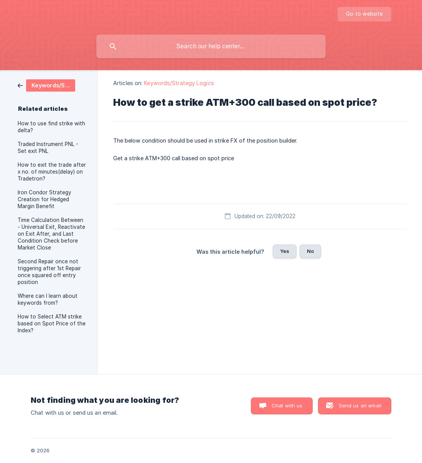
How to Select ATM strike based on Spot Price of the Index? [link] (52, 323)
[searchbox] (211, 46)
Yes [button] (284, 251)
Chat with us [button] (287, 405)
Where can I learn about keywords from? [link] (47, 299)
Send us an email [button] (360, 405)
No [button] (310, 251)
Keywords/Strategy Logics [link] (179, 83)
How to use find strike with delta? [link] (51, 126)
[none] (364, 14)
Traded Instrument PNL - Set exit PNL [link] (48, 147)
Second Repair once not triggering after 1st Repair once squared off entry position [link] (49, 271)
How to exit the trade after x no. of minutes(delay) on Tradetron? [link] (52, 172)
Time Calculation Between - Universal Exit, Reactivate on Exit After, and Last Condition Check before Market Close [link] (51, 234)
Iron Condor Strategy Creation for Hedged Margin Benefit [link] (44, 199)
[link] (46, 85)
